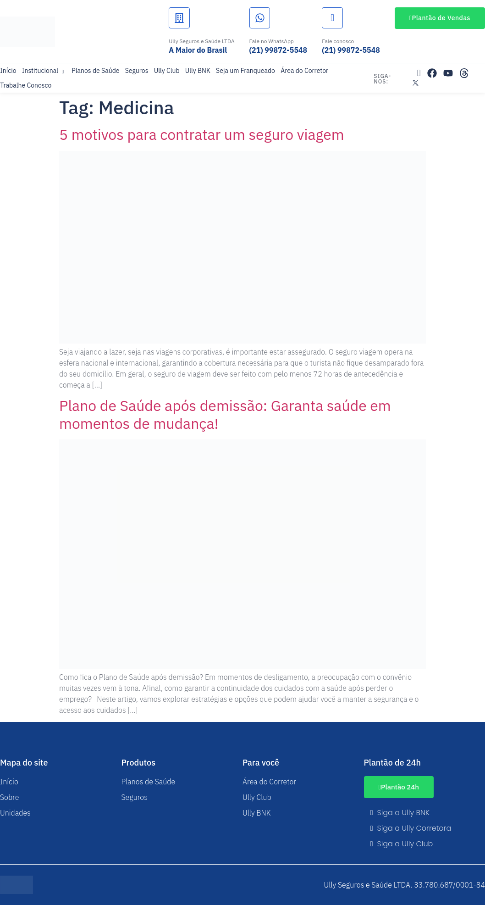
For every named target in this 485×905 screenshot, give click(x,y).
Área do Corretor (303, 71)
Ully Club (166, 71)
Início (8, 71)
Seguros (136, 71)
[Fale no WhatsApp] (259, 17)
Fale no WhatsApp (271, 41)
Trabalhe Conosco (25, 85)
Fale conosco (338, 41)
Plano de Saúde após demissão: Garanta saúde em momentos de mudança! (225, 414)
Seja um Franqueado (245, 71)
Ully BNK (196, 71)
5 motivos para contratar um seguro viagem (201, 134)
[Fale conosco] (332, 17)
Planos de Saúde (95, 71)
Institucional (44, 71)
